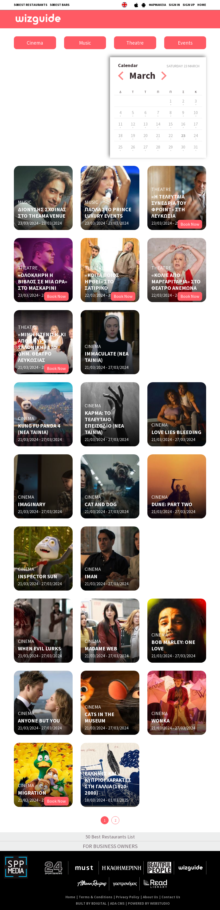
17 (196, 124)
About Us (150, 897)
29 (170, 147)
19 (133, 135)
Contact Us (171, 897)
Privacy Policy (127, 897)
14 (158, 124)
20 (145, 135)
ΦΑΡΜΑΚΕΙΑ (157, 5)
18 (120, 135)
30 (183, 147)
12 (133, 124)
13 (145, 124)
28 (158, 147)
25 (120, 147)
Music (85, 43)
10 (196, 112)
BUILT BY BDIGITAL (91, 903)
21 (158, 135)
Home (70, 897)
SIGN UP (189, 5)
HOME (201, 5)
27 (145, 147)
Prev (120, 76)
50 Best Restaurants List (110, 837)
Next (164, 76)
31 (196, 147)
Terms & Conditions (95, 897)
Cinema (35, 43)
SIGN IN (174, 5)
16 (183, 124)
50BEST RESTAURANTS (30, 5)
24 (196, 135)
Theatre (135, 43)
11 (120, 124)
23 (183, 135)
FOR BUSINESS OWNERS (110, 846)
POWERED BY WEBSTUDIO (149, 903)
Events (185, 43)
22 (170, 135)
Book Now (189, 224)
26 (133, 147)
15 (170, 124)
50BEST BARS (59, 5)
